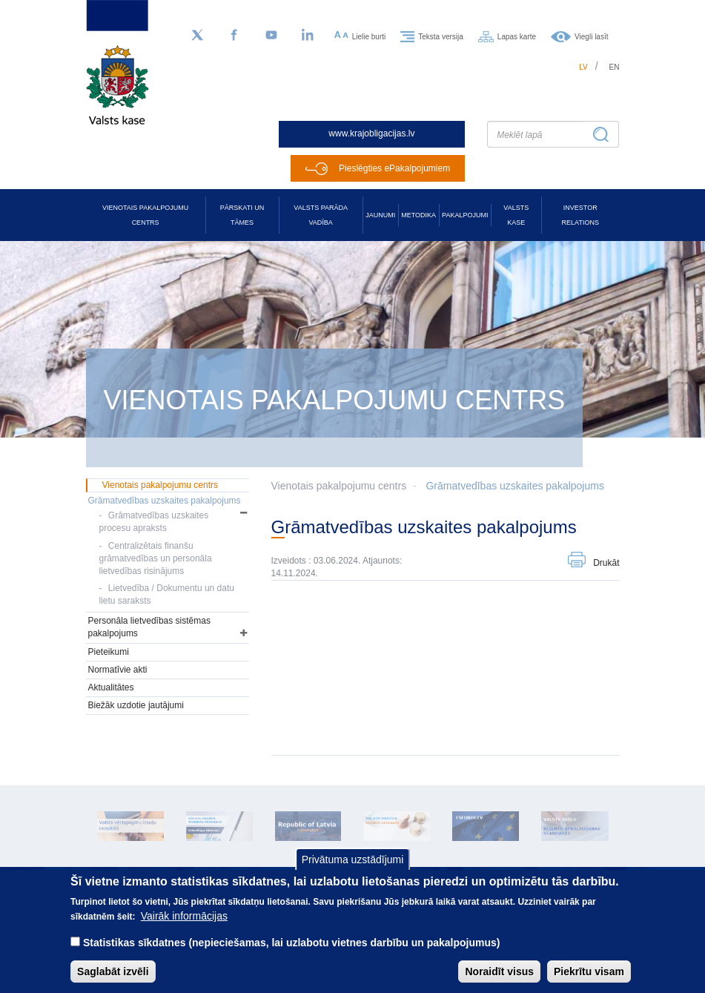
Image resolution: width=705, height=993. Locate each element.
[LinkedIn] (308, 35)
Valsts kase (516, 215)
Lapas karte (516, 36)
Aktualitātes (111, 687)
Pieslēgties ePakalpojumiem (394, 168)
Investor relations (580, 215)
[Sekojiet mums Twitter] (197, 35)
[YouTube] (271, 35)
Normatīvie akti (118, 669)
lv (583, 67)
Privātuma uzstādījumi (353, 871)
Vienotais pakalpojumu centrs (145, 215)
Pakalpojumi (465, 215)
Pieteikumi (108, 652)
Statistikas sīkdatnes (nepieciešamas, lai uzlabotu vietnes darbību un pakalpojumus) (291, 954)
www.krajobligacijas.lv (371, 133)
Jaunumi (380, 215)
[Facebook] (234, 35)
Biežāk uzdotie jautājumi (136, 705)
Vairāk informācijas (184, 928)
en (614, 67)
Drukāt (606, 563)
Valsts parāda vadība (321, 215)
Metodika (418, 215)
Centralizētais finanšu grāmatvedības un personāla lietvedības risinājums (155, 558)
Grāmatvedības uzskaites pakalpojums (514, 486)
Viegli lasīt (591, 36)
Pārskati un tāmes (242, 215)
